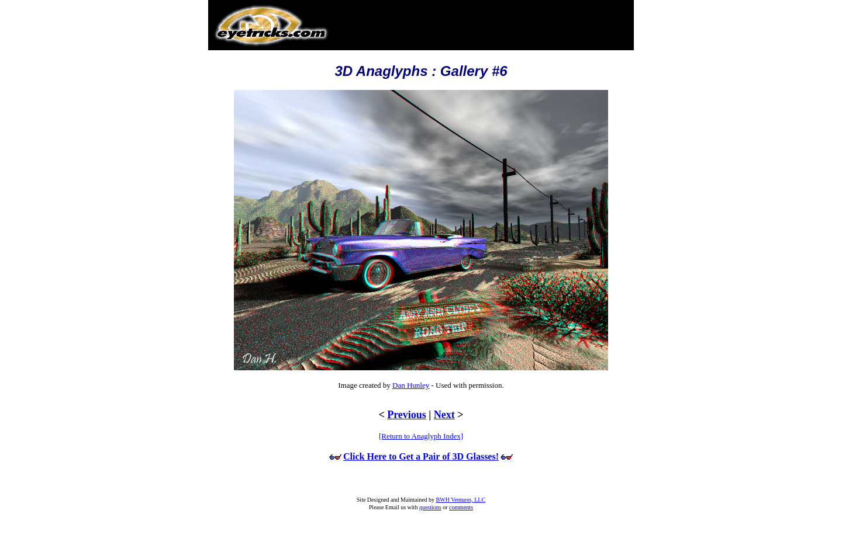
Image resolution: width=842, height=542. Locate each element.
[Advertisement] (481, 19)
